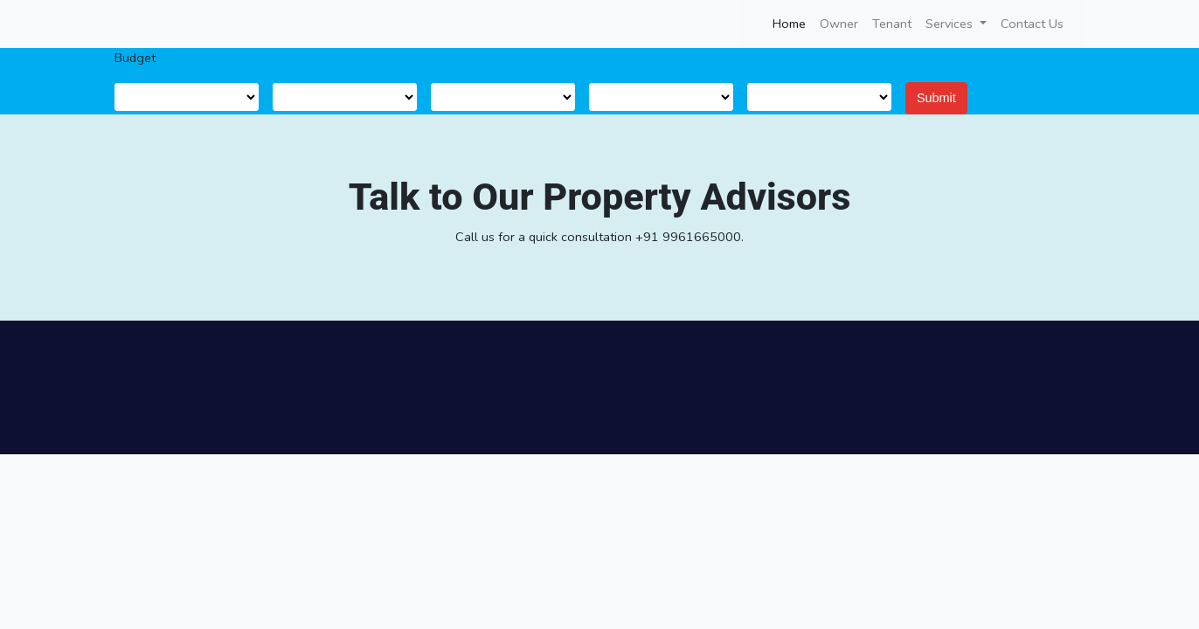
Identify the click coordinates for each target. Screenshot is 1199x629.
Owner (839, 23)
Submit (936, 98)
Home (793, 22)
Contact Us (1032, 23)
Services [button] (950, 23)
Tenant (891, 23)
